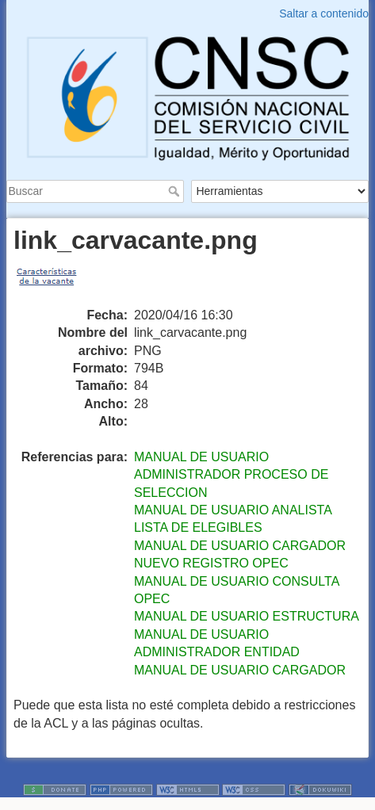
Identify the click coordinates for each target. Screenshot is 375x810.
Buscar (175, 191)
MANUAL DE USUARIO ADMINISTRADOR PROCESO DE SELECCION (231, 474)
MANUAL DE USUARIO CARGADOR (240, 670)
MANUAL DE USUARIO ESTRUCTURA (246, 616)
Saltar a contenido (324, 13)
